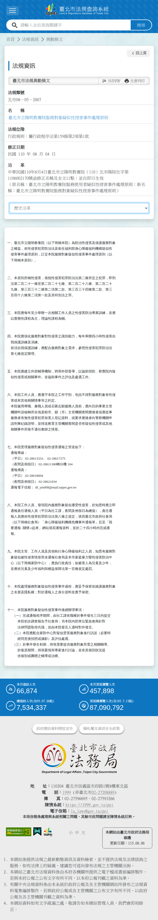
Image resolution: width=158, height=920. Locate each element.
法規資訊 (30, 39)
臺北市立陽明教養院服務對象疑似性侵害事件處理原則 (58, 117)
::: (3, 36)
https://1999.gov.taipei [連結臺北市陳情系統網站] (89, 804)
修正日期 (16, 147)
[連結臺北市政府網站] (47, 832)
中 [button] (77, 832)
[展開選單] (12, 10)
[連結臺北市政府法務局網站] (79, 758)
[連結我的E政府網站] (37, 831)
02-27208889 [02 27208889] (103, 792)
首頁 (10, 39)
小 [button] (71, 832)
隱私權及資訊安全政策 (101, 728)
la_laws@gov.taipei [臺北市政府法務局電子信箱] (89, 811)
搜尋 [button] (141, 25)
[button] (138, 53)
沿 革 (16, 165)
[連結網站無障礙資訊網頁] (18, 831)
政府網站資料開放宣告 (54, 728)
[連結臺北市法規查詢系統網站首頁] (77, 9)
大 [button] (83, 832)
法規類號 (16, 93)
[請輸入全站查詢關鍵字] (74, 25)
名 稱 (16, 110)
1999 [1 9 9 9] (66, 792)
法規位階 (16, 129)
